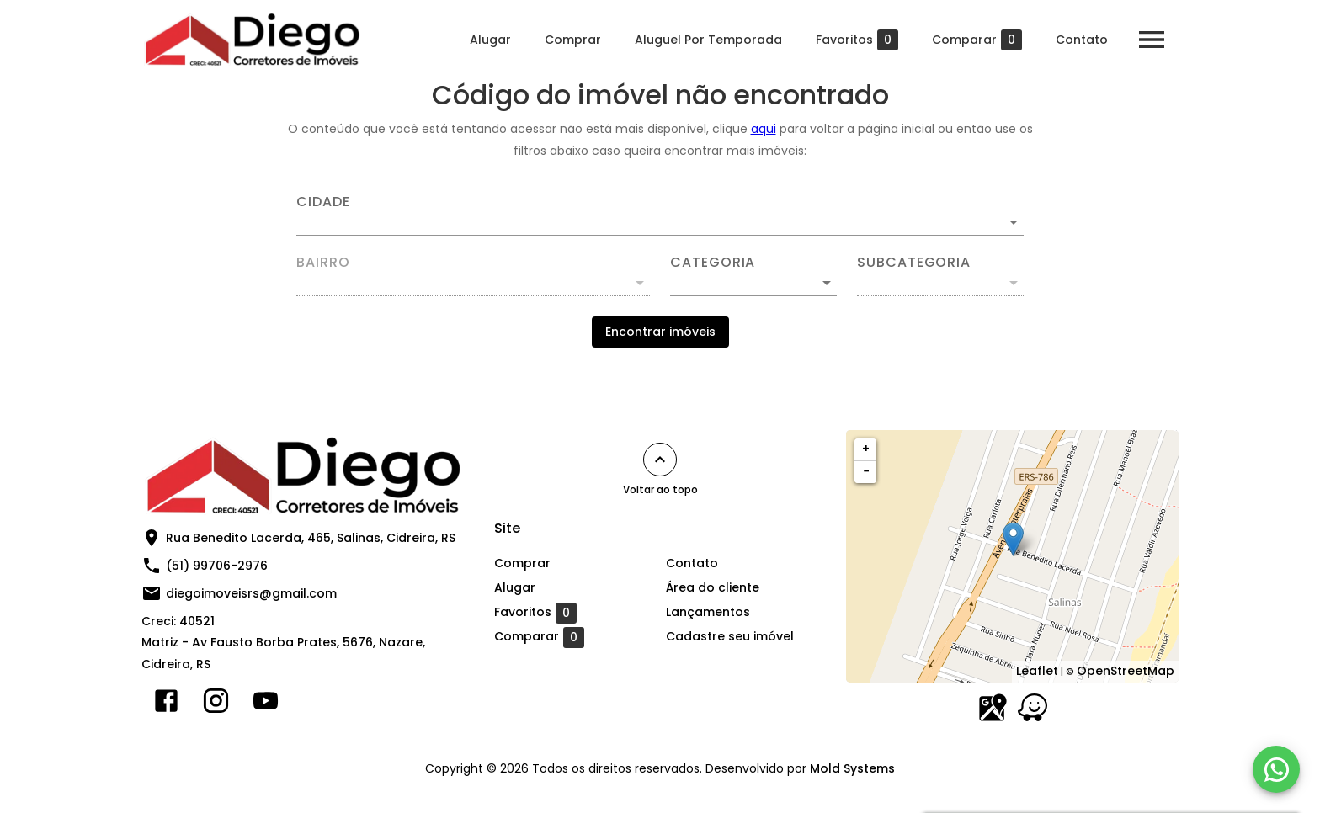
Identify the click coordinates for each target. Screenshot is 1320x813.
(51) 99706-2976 (217, 565)
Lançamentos (708, 611)
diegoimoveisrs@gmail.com (251, 593)
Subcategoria (914, 262)
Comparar (977, 39)
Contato (1082, 39)
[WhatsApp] (1276, 769)
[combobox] (660, 215)
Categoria (712, 262)
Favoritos (857, 39)
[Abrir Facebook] (166, 704)
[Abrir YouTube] (265, 704)
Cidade (323, 202)
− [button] (866, 471)
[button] (753, 282)
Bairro (323, 262)
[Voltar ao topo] (660, 459)
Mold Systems (852, 768)
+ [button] (866, 448)
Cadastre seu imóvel (730, 636)
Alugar (490, 39)
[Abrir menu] (1152, 39)
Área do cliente (712, 587)
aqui (763, 128)
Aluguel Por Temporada (708, 39)
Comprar (573, 39)
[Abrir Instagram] (216, 704)
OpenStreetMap (1125, 670)
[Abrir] (1013, 222)
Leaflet (1037, 670)
